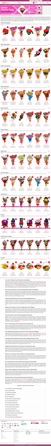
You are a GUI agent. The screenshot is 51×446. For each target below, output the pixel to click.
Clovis (13, 252)
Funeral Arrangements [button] (42, 4)
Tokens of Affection (21, 60)
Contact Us (27, 430)
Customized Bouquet (42, 2)
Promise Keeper (38, 102)
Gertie (46, 252)
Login (44, 0)
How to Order (15, 434)
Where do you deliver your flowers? (10, 390)
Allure (13, 230)
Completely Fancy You (4, 38)
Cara (29, 252)
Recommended (31, 0)
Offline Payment (15, 435)
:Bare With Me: (4, 188)
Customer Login (15, 433)
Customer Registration (16, 432)
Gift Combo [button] (20, 4)
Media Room (2, 435)
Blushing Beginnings (38, 145)
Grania (5, 209)
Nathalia (46, 209)
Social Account (33, 421)
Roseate (5, 145)
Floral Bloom (46, 38)
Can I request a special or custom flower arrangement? (12, 398)
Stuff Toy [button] (24, 4)
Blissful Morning (30, 38)
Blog (1, 433)
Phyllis (21, 252)
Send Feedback (28, 432)
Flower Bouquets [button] (5, 4)
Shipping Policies (15, 436)
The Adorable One (13, 188)
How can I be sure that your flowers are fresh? (11, 400)
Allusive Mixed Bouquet (13, 102)
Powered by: (43, 421)
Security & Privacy (15, 437)
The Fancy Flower (21, 38)
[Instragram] (34, 423)
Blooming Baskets (5, 273)
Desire (29, 230)
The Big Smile (13, 273)
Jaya (21, 209)
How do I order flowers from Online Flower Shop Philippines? (13, 388)
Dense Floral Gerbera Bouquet (46, 60)
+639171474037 (29, 433)
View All (49, 22)
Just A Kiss (29, 60)
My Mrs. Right (46, 102)
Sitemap (2, 436)
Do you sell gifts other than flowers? (10, 394)
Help (49, 0)
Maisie (5, 252)
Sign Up (47, 0)
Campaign (14, 439)
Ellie (21, 145)
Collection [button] (46, 4)
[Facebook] (31, 423)
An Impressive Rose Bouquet (46, 145)
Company (2, 430)
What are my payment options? (9, 396)
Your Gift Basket (38, 273)
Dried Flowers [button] (37, 4)
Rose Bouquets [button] (10, 4)
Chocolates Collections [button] (16, 4)
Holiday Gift (46, 273)
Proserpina (13, 209)
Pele (37, 209)
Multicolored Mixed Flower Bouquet (5, 102)
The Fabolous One (13, 38)
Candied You (38, 230)
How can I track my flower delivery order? (11, 408)
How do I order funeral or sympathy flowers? (11, 402)
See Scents (5, 230)
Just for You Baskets (21, 273)
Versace (46, 230)
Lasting (21, 230)
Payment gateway (3, 421)
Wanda (38, 252)
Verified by (22, 421)
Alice (38, 60)
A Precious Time (30, 102)
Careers (2, 434)
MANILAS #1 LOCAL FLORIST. (4, 443)
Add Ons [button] (27, 4)
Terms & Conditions (15, 438)
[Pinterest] (36, 423)
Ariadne (30, 209)
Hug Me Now (46, 188)
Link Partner (2, 438)
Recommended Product (16, 440)
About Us (2, 432)
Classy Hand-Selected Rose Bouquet (30, 146)
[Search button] (34, 2)
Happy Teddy (38, 188)
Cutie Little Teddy (21, 188)
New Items (41, 0)
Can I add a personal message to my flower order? (12, 406)
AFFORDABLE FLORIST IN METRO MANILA (31, 443)
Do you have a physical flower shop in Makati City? (12, 404)
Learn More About (16, 430)
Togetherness (38, 38)
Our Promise (21, 102)
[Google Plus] (38, 423)
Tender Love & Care (29, 188)
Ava (13, 145)
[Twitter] (33, 423)
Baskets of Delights (29, 273)
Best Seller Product (37, 0)
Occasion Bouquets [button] (31, 4)
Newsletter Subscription (4, 437)
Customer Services (41, 430)
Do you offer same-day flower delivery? (10, 392)
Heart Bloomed (4, 60)
